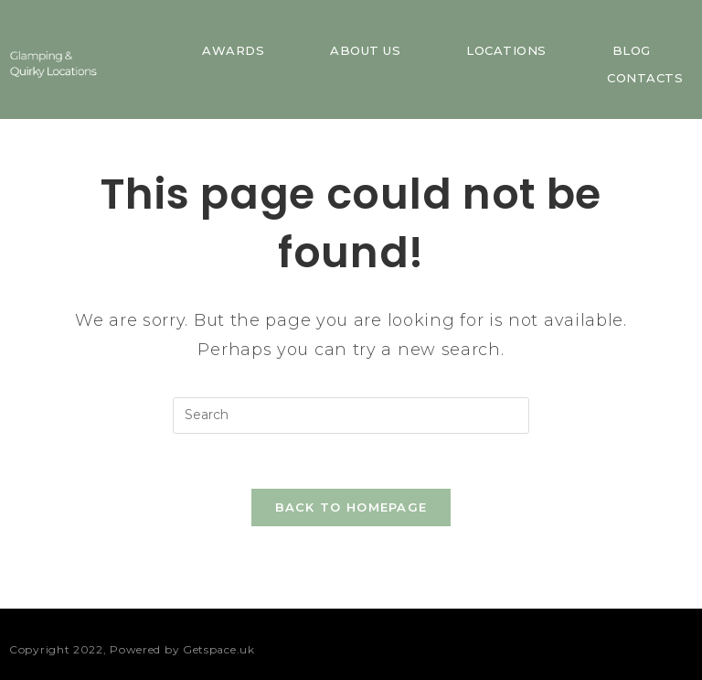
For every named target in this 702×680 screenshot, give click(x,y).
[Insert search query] (351, 415)
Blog (631, 50)
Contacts (645, 77)
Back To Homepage (351, 507)
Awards (233, 50)
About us (365, 50)
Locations (506, 50)
